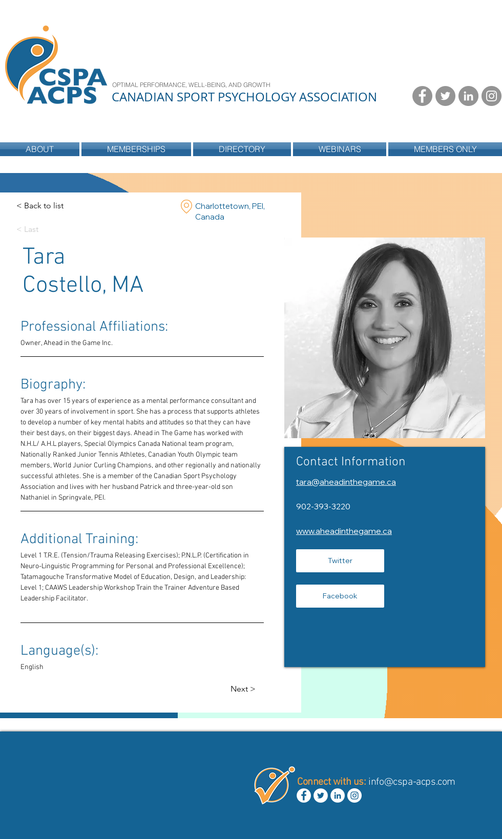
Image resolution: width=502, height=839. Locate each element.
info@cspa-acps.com (411, 782)
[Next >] (251, 689)
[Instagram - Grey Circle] (491, 96)
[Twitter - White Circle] (320, 795)
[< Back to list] (40, 206)
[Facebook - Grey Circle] (422, 96)
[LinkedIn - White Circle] (337, 795)
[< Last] (36, 229)
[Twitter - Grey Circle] (445, 96)
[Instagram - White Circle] (354, 795)
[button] (242, 149)
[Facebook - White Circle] (304, 795)
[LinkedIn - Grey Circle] (468, 96)
